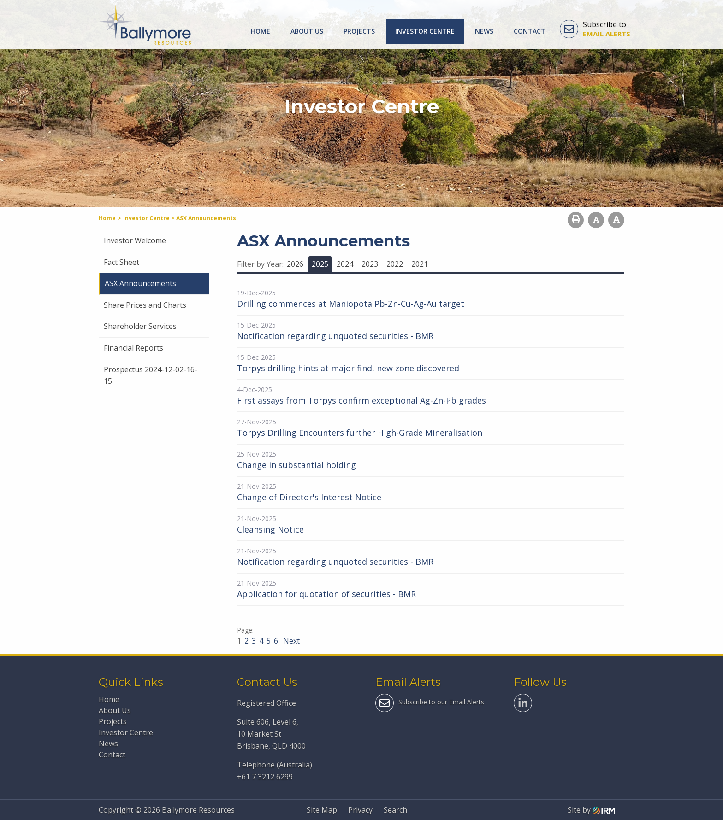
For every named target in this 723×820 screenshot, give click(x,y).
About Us (306, 31)
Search (395, 810)
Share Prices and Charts (145, 305)
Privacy (360, 810)
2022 (394, 264)
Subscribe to (595, 29)
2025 (320, 264)
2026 (295, 264)
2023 (370, 264)
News (484, 31)
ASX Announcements (140, 283)
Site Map (322, 810)
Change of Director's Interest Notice (309, 497)
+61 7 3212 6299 (265, 777)
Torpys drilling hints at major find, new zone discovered (348, 368)
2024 (345, 264)
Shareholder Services (140, 326)
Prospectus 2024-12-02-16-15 (150, 375)
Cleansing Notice (270, 529)
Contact (529, 31)
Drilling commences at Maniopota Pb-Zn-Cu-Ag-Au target (350, 303)
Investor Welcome (135, 240)
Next (290, 641)
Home (260, 31)
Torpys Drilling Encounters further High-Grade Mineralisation (359, 432)
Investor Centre (425, 31)
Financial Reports (133, 348)
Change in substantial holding (296, 464)
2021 (419, 264)
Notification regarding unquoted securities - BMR (335, 335)
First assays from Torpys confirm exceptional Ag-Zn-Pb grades (361, 400)
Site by (591, 810)
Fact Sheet (121, 262)
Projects (359, 31)
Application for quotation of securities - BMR (326, 593)
